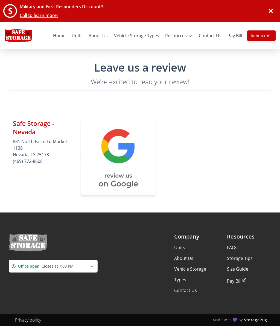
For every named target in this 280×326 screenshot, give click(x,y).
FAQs (232, 248)
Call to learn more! (39, 15)
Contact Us (185, 290)
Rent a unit (261, 35)
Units (179, 248)
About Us (183, 258)
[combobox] (53, 266)
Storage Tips (240, 258)
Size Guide (237, 269)
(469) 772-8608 (28, 161)
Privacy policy (28, 320)
